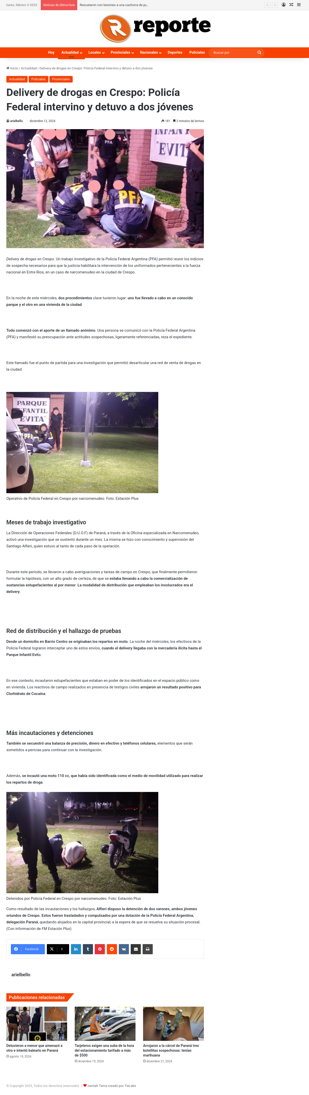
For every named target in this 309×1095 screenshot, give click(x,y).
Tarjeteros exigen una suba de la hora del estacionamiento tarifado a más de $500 (104, 1050)
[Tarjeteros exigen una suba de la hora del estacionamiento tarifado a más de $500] (105, 1024)
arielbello (16, 121)
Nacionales (149, 52)
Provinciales (120, 52)
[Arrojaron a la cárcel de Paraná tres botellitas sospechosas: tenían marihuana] (173, 1024)
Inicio (12, 68)
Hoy (51, 52)
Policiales (197, 52)
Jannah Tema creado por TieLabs (111, 1086)
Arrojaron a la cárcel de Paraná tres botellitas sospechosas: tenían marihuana (171, 1050)
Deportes (175, 52)
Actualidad (70, 52)
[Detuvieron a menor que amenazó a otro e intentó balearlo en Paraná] (36, 1024)
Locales (94, 52)
